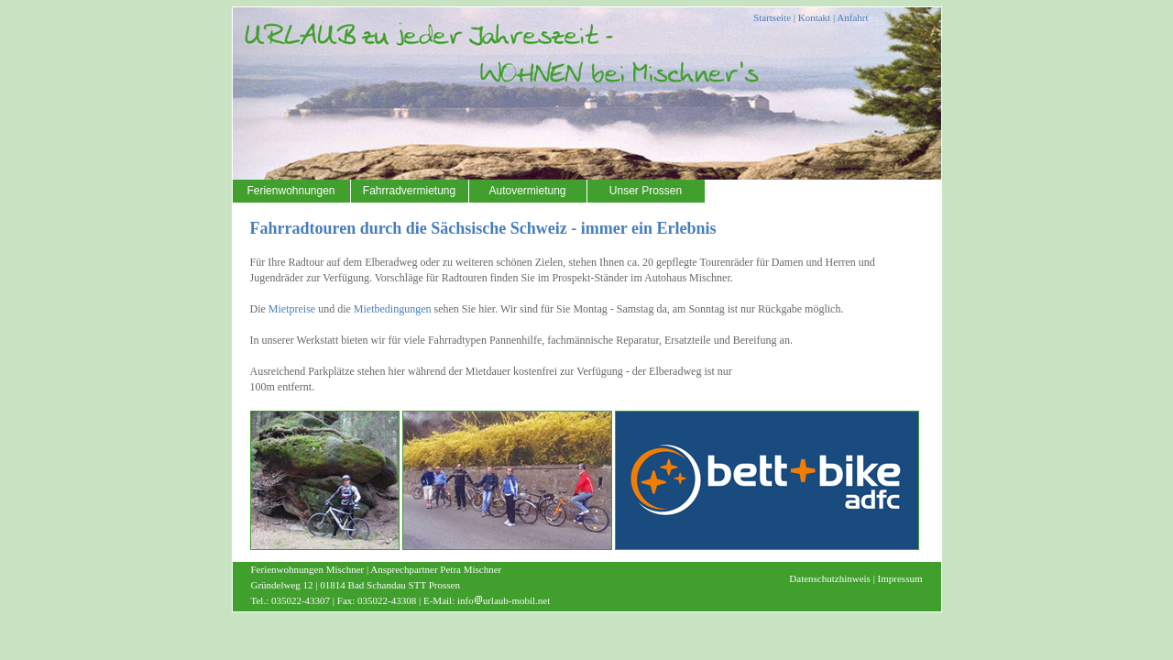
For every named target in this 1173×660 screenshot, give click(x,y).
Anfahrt (852, 17)
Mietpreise (292, 308)
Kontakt (814, 17)
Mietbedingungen (393, 308)
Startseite (772, 17)
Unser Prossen (645, 190)
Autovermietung (526, 190)
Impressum (900, 578)
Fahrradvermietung (409, 190)
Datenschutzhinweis (830, 578)
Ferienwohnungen (290, 190)
